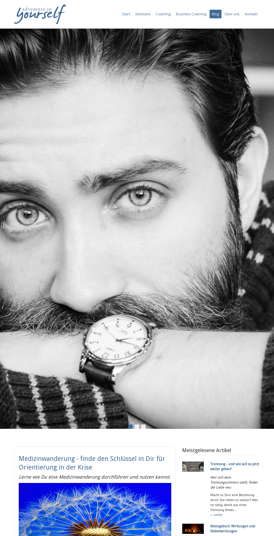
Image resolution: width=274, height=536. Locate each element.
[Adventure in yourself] (40, 13)
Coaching (163, 14)
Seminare (143, 14)
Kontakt (251, 14)
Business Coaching (191, 14)
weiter (218, 514)
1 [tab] (130, 426)
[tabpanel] (137, 225)
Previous (4, 225)
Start (126, 14)
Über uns (232, 14)
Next (269, 225)
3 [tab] (143, 426)
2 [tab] (137, 426)
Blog (215, 14)
